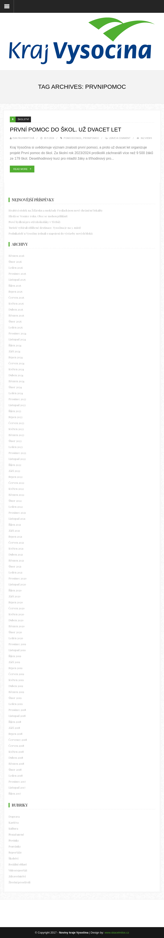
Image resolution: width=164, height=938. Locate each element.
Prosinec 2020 (17, 578)
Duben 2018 (16, 757)
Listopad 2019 (17, 650)
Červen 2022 (16, 482)
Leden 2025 (16, 327)
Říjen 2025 (15, 285)
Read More (20, 169)
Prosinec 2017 (17, 781)
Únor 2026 (15, 261)
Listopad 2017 (17, 787)
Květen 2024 (16, 369)
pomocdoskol (73, 138)
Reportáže (15, 852)
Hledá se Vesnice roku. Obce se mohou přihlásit (38, 216)
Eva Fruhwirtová (23, 138)
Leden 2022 (16, 506)
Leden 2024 (16, 393)
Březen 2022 (16, 494)
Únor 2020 (15, 632)
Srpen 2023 (15, 417)
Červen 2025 (16, 297)
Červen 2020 (17, 608)
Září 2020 (14, 596)
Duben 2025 (16, 309)
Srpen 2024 (16, 357)
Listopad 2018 (17, 716)
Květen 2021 (16, 548)
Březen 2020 (17, 626)
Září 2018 (14, 727)
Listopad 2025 (17, 279)
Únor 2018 (15, 769)
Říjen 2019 (15, 656)
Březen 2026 (16, 255)
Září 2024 (14, 351)
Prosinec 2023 (17, 399)
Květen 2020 (16, 614)
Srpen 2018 (15, 733)
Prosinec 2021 (17, 512)
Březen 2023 (16, 435)
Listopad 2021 (17, 518)
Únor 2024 (15, 387)
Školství (23, 119)
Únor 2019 (15, 698)
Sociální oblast (18, 864)
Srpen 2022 (15, 476)
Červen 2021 (16, 542)
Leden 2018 (16, 775)
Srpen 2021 (15, 536)
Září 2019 (14, 662)
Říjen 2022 (15, 465)
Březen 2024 (16, 381)
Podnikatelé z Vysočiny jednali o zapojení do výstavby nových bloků (51, 233)
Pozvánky (15, 846)
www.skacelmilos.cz (117, 932)
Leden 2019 (16, 704)
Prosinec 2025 (17, 273)
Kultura (13, 828)
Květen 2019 (16, 680)
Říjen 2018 (15, 722)
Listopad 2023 (17, 405)
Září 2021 (14, 530)
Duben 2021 (16, 554)
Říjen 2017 (15, 793)
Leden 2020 (16, 638)
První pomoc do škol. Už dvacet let (65, 129)
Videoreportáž (18, 870)
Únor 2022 (15, 500)
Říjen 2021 (15, 524)
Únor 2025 (15, 321)
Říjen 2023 (15, 411)
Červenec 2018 (18, 739)
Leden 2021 (15, 572)
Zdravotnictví (17, 876)
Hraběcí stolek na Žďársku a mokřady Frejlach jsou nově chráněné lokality (56, 210)
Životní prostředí (19, 882)
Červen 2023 (16, 423)
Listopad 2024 (17, 339)
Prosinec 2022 (17, 453)
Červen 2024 (16, 363)
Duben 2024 (16, 375)
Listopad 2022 (17, 459)
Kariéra (14, 822)
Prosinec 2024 (17, 333)
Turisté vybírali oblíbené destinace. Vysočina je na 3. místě (45, 227)
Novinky (14, 840)
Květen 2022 (16, 488)
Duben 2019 (16, 686)
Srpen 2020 (16, 602)
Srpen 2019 (15, 668)
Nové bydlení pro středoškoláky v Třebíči (34, 222)
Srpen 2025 (15, 291)
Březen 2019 (16, 692)
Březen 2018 (16, 763)
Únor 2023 (15, 441)
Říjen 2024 (15, 345)
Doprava (14, 816)
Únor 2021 (15, 566)
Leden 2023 (16, 447)
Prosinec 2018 (17, 710)
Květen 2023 (16, 429)
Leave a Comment (119, 138)
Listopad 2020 (17, 584)
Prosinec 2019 (17, 644)
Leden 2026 (16, 267)
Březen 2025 (16, 315)
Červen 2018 (16, 745)
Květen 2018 (16, 751)
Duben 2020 (16, 620)
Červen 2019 (16, 674)
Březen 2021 (16, 560)
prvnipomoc (91, 138)
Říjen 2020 (15, 590)
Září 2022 (14, 471)
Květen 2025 (16, 303)
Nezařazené (16, 834)
